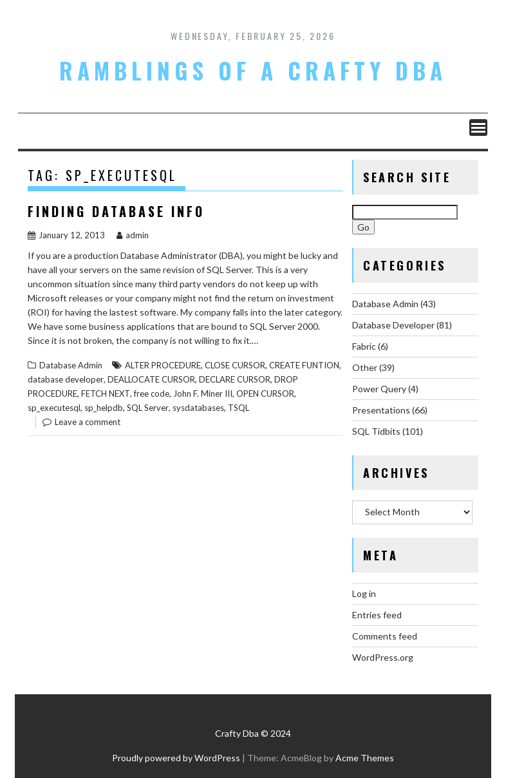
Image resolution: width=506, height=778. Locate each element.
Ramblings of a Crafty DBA (253, 70)
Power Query (379, 388)
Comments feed (384, 636)
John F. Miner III (202, 393)
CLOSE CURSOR (235, 365)
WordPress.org (382, 657)
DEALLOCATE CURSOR (151, 379)
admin (133, 235)
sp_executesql (54, 408)
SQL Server (148, 408)
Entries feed (377, 614)
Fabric (364, 346)
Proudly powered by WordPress (176, 757)
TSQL (238, 408)
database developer (66, 379)
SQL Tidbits (376, 431)
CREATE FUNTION (304, 365)
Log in (364, 593)
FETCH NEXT (105, 393)
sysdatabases (198, 408)
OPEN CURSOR (265, 393)
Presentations (381, 409)
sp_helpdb (103, 408)
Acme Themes (364, 757)
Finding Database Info (116, 211)
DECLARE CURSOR (234, 379)
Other (364, 367)
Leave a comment (87, 422)
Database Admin (70, 365)
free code (151, 393)
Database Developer (393, 324)
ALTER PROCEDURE (163, 365)
